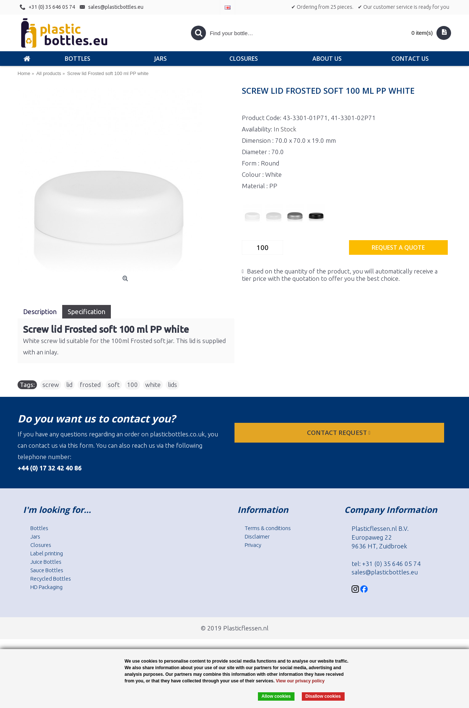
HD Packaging (46, 587)
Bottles (39, 528)
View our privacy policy (300, 680)
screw (50, 384)
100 (132, 384)
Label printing (46, 553)
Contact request (339, 432)
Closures (40, 545)
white (153, 384)
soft (114, 384)
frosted (90, 384)
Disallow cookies (323, 696)
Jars (35, 536)
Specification (86, 311)
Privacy (253, 545)
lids (172, 384)
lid (69, 384)
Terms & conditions (268, 528)
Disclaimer (257, 536)
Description (40, 311)
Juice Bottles (45, 562)
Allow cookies (276, 696)
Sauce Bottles (46, 570)
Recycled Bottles (50, 578)
